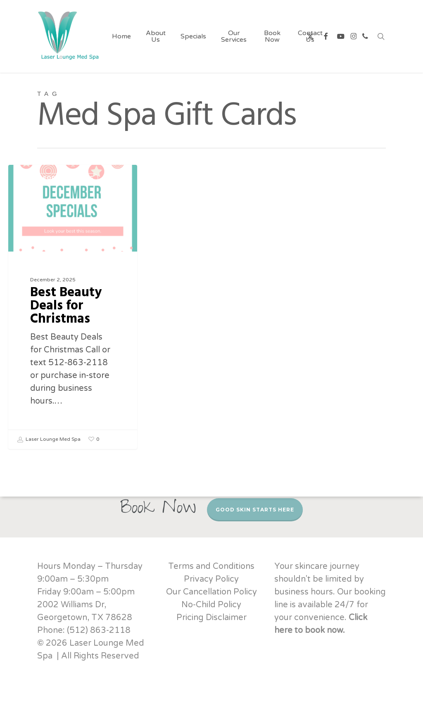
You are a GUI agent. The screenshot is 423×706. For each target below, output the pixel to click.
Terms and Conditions (211, 566)
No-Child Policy (211, 605)
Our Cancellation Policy (211, 592)
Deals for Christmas (57, 178)
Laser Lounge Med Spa (49, 440)
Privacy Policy (211, 579)
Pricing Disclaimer (211, 618)
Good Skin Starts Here (255, 509)
